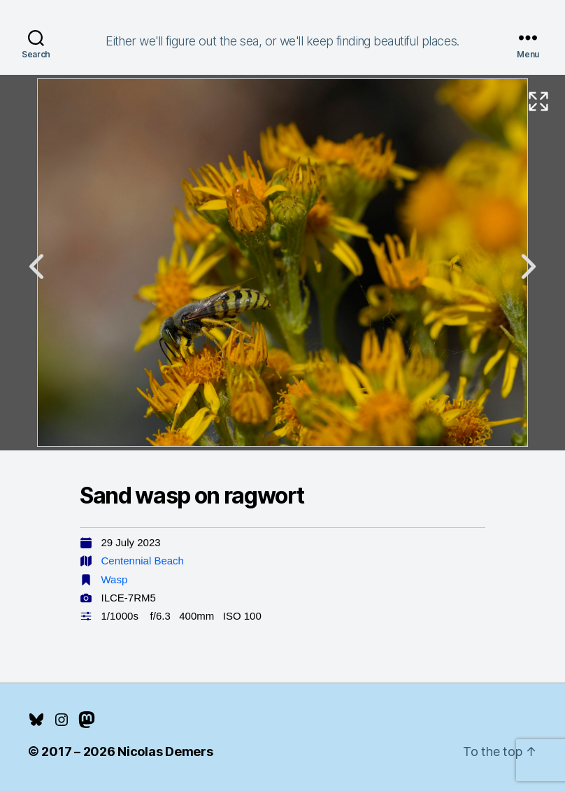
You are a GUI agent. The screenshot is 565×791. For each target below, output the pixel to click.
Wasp (114, 579)
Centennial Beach (142, 560)
